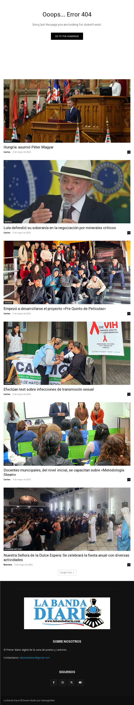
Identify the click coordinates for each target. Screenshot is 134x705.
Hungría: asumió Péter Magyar (29, 147)
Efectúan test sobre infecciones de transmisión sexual (49, 389)
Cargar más (67, 572)
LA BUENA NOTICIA (13, 549)
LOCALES (8, 302)
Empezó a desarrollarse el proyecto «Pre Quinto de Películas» (55, 309)
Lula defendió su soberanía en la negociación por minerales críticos (60, 228)
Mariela (8, 564)
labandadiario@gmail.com (35, 657)
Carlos (7, 152)
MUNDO (8, 141)
